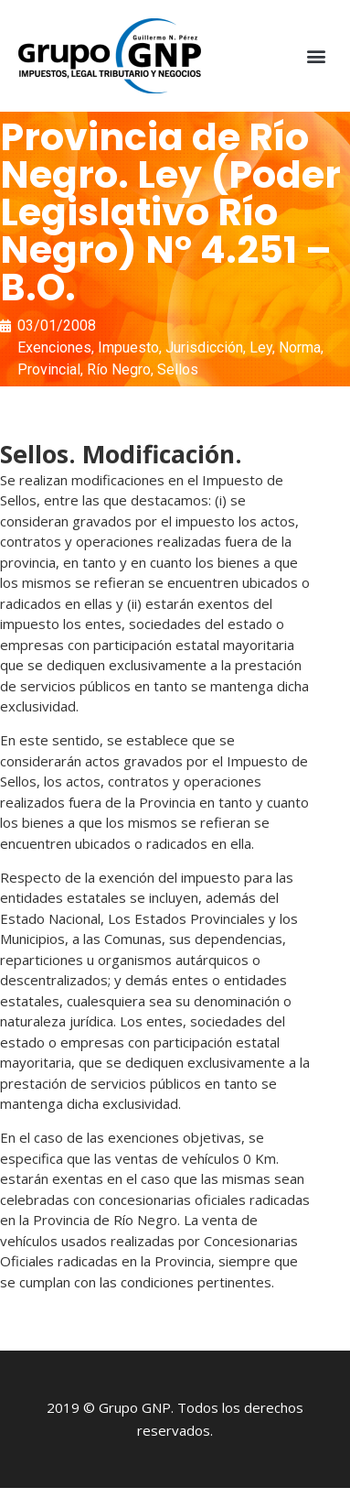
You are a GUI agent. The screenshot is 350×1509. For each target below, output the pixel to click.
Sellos (177, 369)
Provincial (48, 369)
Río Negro (119, 369)
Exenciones (54, 347)
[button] (317, 56)
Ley (260, 347)
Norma (300, 347)
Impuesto (128, 347)
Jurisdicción (204, 347)
